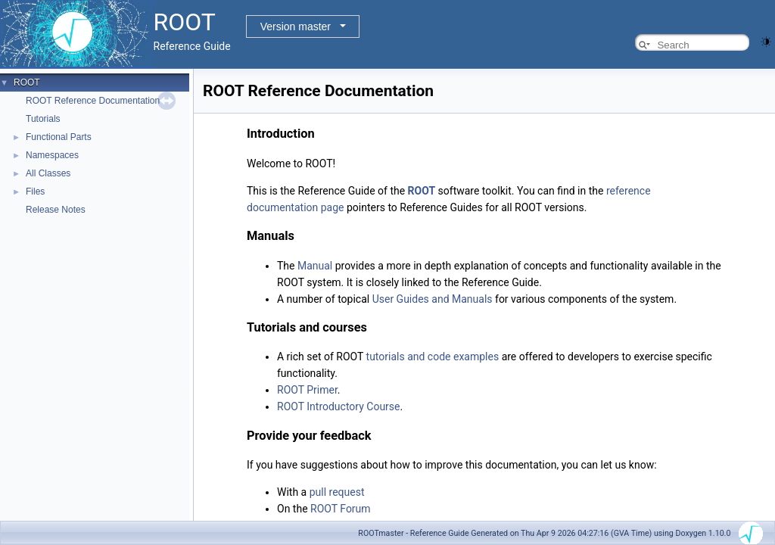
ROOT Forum (340, 509)
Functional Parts (59, 137)
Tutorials (43, 119)
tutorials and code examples (433, 356)
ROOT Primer (307, 390)
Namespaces (52, 155)
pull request (337, 492)
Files (35, 191)
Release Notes (56, 209)
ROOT (27, 82)
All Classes (48, 173)
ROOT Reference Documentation (93, 100)
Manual (314, 266)
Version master (295, 26)
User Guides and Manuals (432, 299)
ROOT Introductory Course (338, 406)
